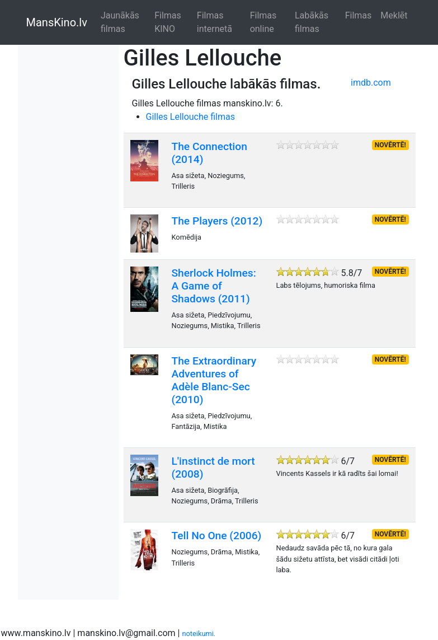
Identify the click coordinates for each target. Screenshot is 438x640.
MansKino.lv (56, 22)
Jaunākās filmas (120, 22)
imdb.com (371, 82)
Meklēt (393, 15)
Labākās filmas (311, 22)
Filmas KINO (167, 22)
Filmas (358, 15)
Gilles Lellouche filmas (191, 116)
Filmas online (263, 22)
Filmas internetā (214, 22)
